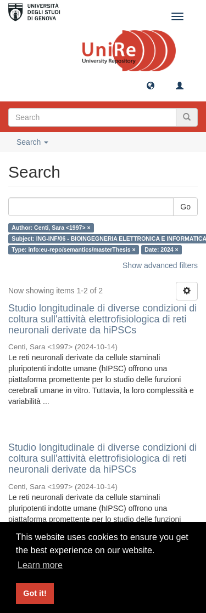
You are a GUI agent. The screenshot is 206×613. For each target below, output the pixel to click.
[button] (150, 85)
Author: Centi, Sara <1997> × (51, 227)
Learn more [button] (40, 565)
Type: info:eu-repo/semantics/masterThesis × (73, 249)
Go (185, 206)
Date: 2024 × (161, 249)
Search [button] (32, 142)
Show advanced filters (160, 265)
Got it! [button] (34, 593)
